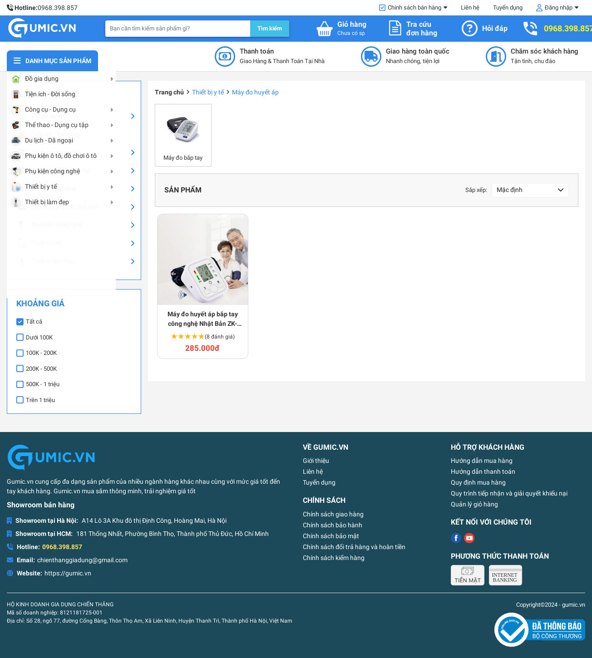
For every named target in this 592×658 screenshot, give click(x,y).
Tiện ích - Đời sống (47, 134)
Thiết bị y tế (38, 243)
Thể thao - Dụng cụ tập (53, 170)
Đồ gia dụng (39, 116)
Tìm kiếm (269, 28)
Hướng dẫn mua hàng (482, 460)
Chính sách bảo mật (331, 536)
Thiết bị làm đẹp (44, 261)
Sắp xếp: (476, 190)
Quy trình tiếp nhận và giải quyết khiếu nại (509, 493)
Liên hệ (470, 7)
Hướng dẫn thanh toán (483, 471)
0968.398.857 (58, 7)
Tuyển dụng (508, 7)
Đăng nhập (558, 7)
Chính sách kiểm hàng (334, 557)
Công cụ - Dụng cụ (47, 152)
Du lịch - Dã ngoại (46, 188)
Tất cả (34, 321)
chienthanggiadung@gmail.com (82, 560)
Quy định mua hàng (478, 482)
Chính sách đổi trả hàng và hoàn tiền (354, 546)
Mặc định (510, 189)
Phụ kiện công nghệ (49, 225)
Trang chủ (169, 92)
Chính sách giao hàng (333, 514)
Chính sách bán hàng (414, 7)
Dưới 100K (39, 337)
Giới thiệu (316, 460)
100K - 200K (41, 352)
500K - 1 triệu (42, 384)
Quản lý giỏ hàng (474, 504)
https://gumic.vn (67, 573)
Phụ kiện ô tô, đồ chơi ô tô (57, 206)
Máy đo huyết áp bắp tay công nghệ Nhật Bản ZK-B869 (203, 319)
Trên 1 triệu (40, 400)
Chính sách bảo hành (332, 525)
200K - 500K (41, 368)
